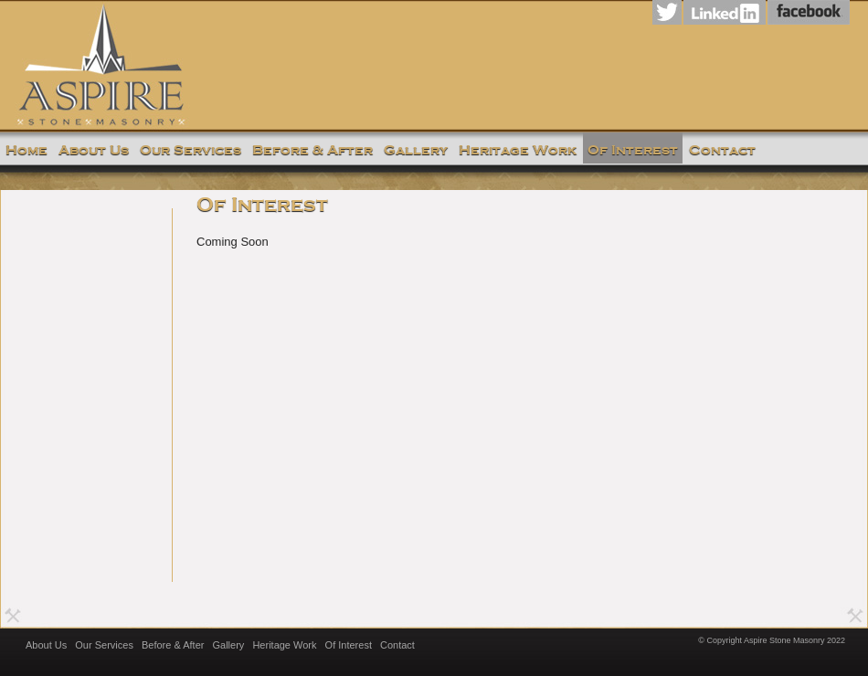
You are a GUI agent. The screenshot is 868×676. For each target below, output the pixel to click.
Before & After (173, 644)
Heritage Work (284, 644)
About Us (46, 644)
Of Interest (348, 644)
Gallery (229, 644)
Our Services (104, 644)
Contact (397, 644)
